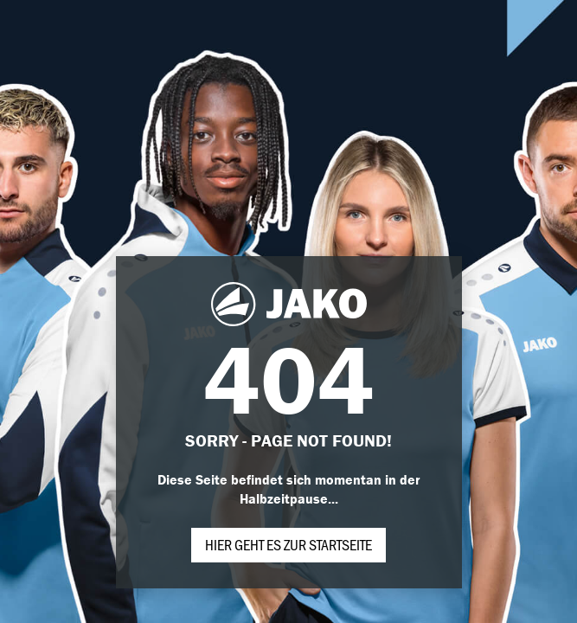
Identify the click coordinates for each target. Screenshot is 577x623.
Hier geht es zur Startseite (288, 544)
